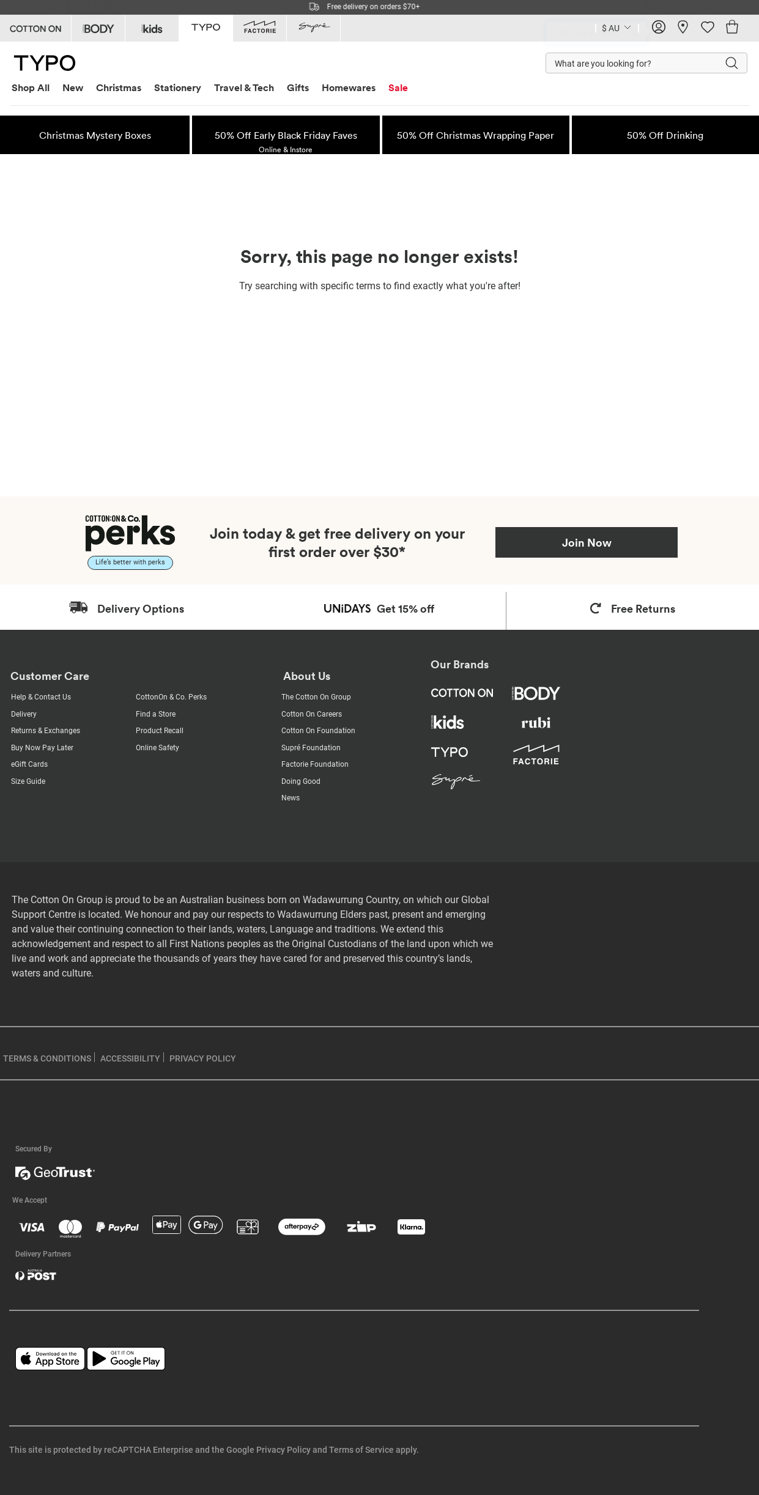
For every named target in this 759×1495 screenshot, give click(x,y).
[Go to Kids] (152, 28)
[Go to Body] (98, 28)
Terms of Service (361, 1450)
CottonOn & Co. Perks (171, 697)
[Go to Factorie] (259, 28)
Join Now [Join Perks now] (587, 542)
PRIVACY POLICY (202, 1058)
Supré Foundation (311, 748)
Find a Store (156, 714)
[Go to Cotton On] (35, 28)
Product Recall (159, 730)
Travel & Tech (244, 87)
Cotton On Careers (311, 714)
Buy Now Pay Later (42, 748)
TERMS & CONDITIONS (47, 1058)
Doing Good (300, 781)
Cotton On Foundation (318, 730)
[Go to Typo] (205, 27)
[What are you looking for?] (622, 63)
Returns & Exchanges (45, 730)
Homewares (349, 87)
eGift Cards (29, 764)
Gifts (298, 87)
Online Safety (157, 748)
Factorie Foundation (315, 764)
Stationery (177, 87)
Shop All (31, 87)
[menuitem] (35, 87)
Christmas (118, 87)
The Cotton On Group (316, 697)
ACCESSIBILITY (130, 1058)
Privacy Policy (283, 1450)
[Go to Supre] (313, 28)
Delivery (24, 714)
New (72, 87)
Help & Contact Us (41, 697)
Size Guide (28, 781)
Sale (398, 87)
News (290, 798)
